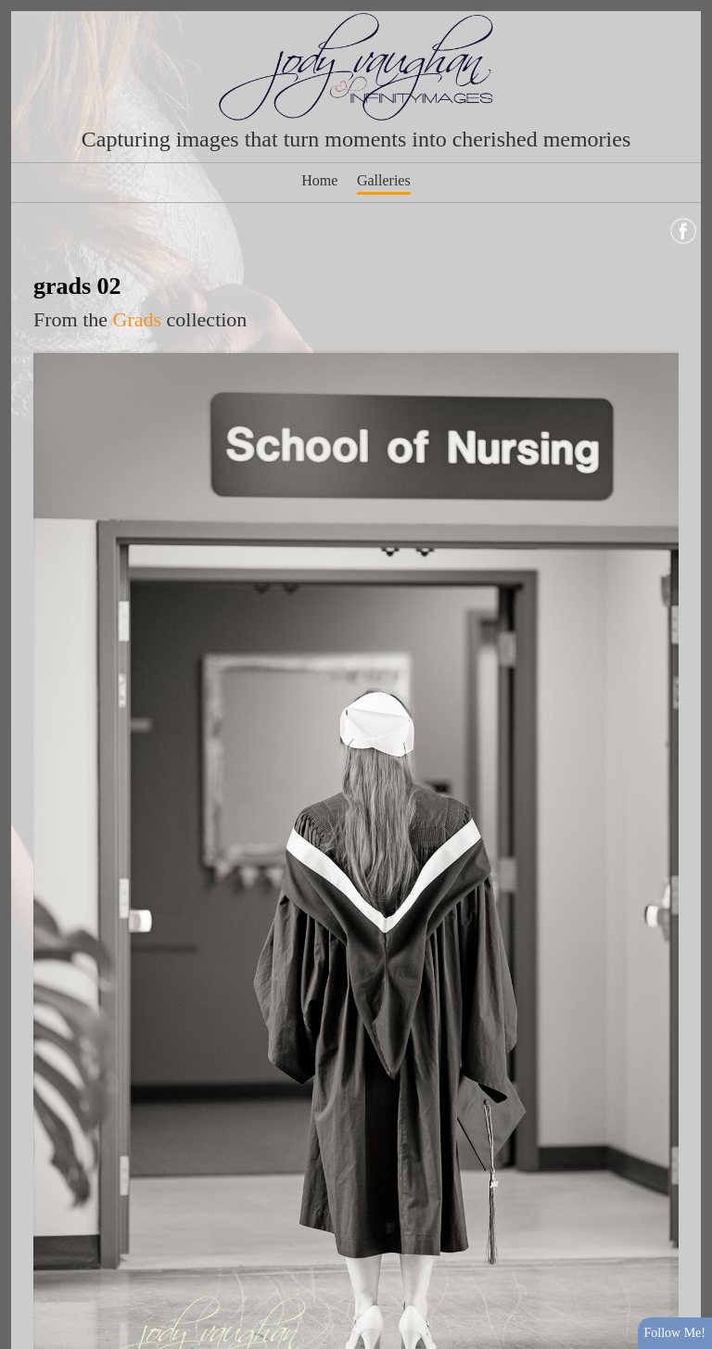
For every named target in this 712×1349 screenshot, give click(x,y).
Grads (137, 319)
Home (319, 180)
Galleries (384, 180)
